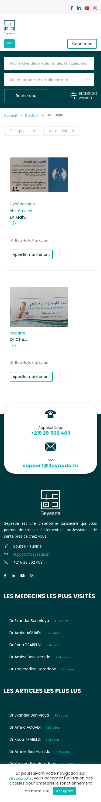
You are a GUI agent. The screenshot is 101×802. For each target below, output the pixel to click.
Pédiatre (17, 333)
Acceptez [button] (64, 791)
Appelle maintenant (31, 254)
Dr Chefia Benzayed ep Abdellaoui (19, 340)
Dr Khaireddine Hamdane (32, 669)
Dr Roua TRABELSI (25, 645)
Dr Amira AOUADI (25, 632)
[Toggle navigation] (9, 43)
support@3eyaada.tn (50, 465)
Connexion (82, 43)
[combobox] (49, 79)
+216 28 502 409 (50, 433)
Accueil (10, 115)
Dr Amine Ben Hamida (29, 657)
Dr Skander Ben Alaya (29, 620)
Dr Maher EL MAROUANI (19, 217)
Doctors (32, 115)
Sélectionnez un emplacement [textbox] (39, 79)
